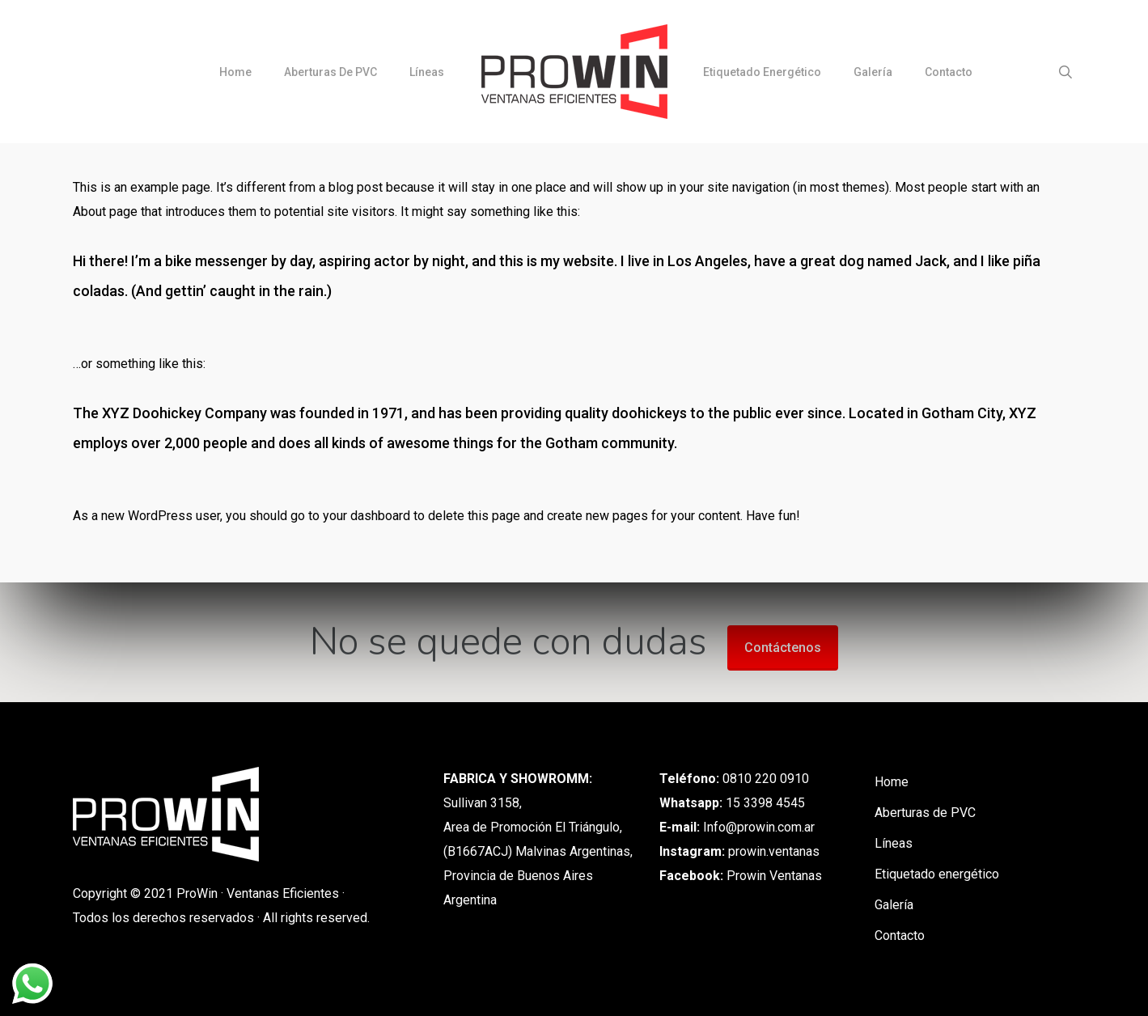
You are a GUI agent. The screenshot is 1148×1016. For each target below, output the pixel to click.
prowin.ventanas (774, 851)
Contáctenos (782, 647)
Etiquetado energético (937, 874)
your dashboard (366, 515)
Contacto (900, 935)
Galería (894, 904)
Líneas (894, 843)
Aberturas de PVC (925, 812)
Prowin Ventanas (774, 875)
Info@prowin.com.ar (759, 827)
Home (892, 782)
